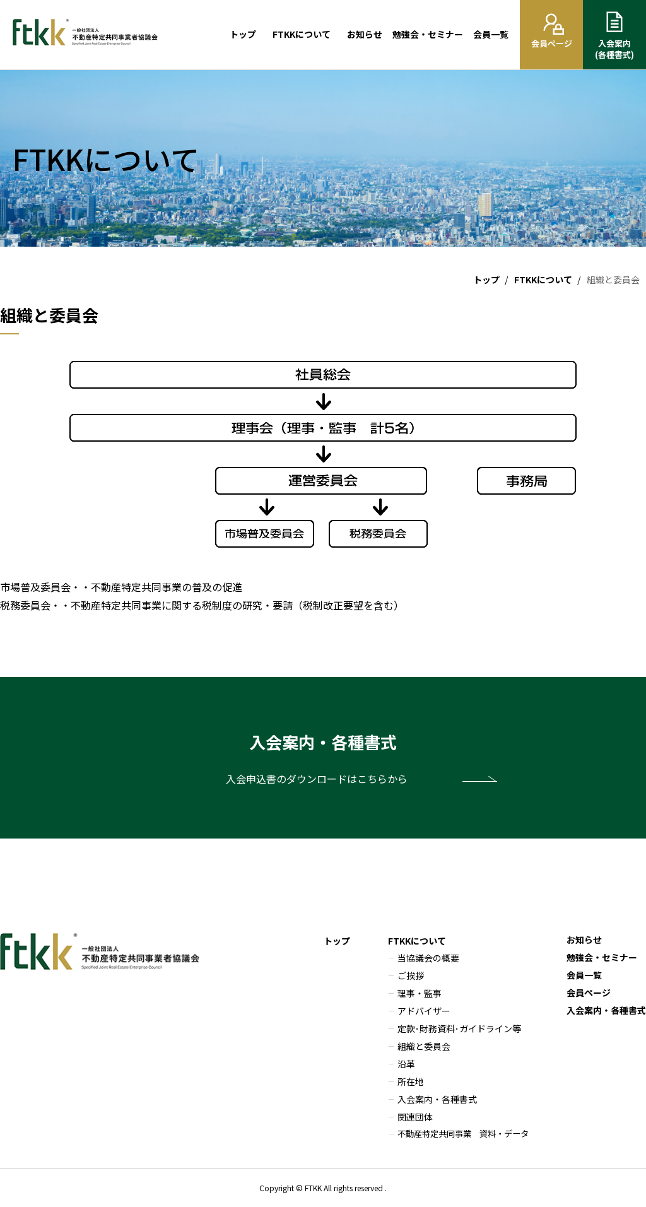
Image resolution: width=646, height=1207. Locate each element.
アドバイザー (423, 1010)
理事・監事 (419, 993)
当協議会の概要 (428, 957)
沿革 (406, 1063)
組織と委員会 (423, 1046)
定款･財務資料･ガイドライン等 (459, 1028)
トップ (243, 34)
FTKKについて (302, 34)
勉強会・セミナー (427, 34)
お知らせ (364, 34)
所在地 (410, 1081)
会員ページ (589, 992)
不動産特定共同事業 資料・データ (463, 1133)
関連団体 (415, 1116)
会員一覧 (490, 34)
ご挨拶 (410, 975)
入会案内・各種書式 (437, 1099)
